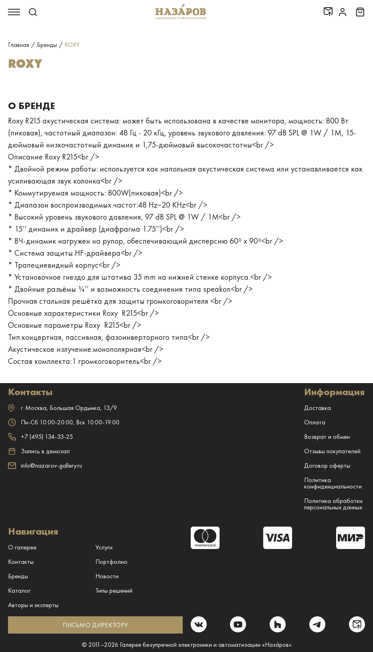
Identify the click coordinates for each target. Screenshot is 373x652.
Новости (107, 576)
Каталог (19, 590)
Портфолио (111, 561)
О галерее (22, 547)
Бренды (18, 576)
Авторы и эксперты (33, 605)
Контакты (21, 561)
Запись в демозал (39, 451)
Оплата (314, 422)
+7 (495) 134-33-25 (40, 436)
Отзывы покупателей (332, 451)
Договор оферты (327, 465)
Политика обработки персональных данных (333, 504)
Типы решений (114, 590)
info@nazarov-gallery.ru (45, 465)
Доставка (317, 408)
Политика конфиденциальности (333, 483)
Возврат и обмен (327, 436)
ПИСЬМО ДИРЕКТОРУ (95, 625)
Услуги (104, 547)
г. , (62, 408)
